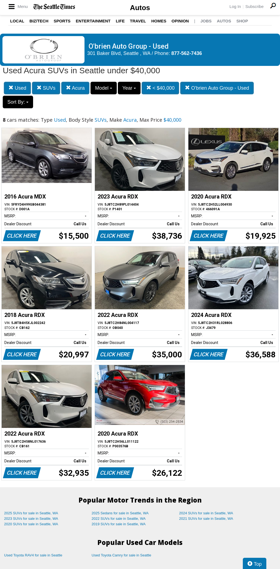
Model (103, 88)
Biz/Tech (39, 21)
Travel (138, 21)
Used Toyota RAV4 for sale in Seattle (33, 555)
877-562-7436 (186, 53)
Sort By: (17, 102)
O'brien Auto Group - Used (217, 88)
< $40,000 (160, 88)
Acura (75, 88)
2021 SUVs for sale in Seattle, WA (206, 519)
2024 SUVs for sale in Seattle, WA (206, 513)
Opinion (180, 21)
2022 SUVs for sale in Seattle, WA (119, 519)
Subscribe (254, 6)
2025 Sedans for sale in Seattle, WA (120, 513)
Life (120, 21)
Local (17, 21)
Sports (62, 21)
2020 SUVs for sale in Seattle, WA (31, 524)
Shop (242, 21)
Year (129, 88)
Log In (235, 6)
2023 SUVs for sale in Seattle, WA (31, 519)
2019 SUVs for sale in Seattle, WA (119, 524)
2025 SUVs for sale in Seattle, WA (31, 513)
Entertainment (93, 21)
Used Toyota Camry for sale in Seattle (121, 555)
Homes (158, 21)
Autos (140, 8)
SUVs (46, 88)
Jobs (206, 21)
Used (17, 88)
